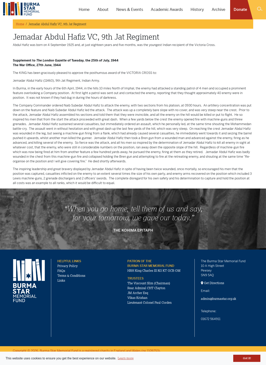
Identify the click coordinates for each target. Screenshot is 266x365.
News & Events (129, 9)
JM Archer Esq (137, 293)
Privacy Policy (67, 266)
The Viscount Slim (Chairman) (148, 283)
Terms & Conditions (71, 275)
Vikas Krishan (137, 298)
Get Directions (212, 283)
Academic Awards (167, 9)
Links (61, 280)
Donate (240, 9)
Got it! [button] (247, 358)
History (197, 9)
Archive (218, 9)
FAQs (61, 271)
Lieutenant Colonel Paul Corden (149, 302)
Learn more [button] (126, 358)
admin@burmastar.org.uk (218, 299)
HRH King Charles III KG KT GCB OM (153, 270)
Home (84, 9)
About (103, 9)
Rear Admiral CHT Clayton (146, 288)
